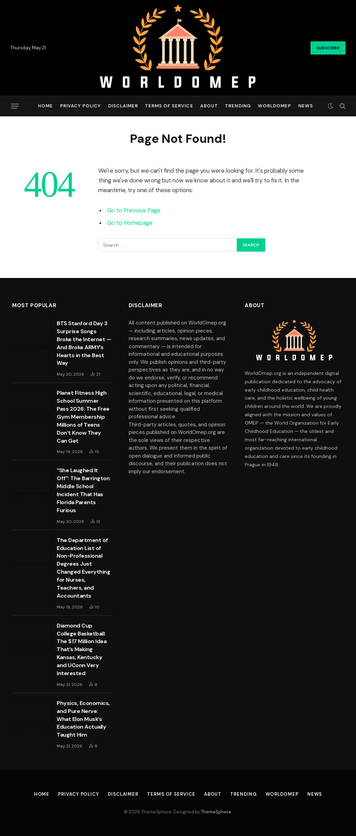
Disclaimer (123, 106)
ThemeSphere (216, 812)
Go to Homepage (130, 223)
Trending (238, 106)
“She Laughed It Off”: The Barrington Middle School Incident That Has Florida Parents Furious (83, 490)
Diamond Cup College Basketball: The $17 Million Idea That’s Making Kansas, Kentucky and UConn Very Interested (81, 649)
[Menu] (15, 106)
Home (45, 106)
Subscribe (328, 48)
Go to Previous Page (134, 210)
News (305, 106)
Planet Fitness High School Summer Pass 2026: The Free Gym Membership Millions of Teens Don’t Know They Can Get (83, 416)
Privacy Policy (80, 106)
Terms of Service (169, 106)
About (209, 106)
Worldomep (274, 106)
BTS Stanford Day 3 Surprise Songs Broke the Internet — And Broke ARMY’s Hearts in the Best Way (84, 343)
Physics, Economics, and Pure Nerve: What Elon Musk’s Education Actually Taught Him (83, 719)
